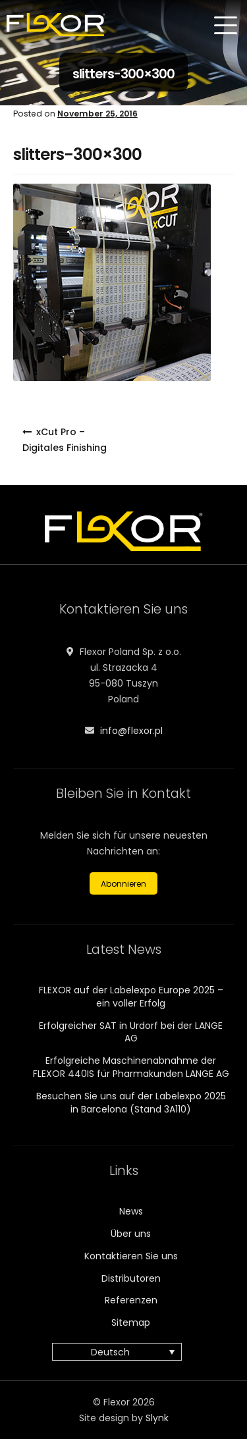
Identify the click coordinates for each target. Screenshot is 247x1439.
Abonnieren (123, 883)
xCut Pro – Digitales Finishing (64, 439)
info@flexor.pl (131, 730)
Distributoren (131, 1278)
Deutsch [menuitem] (110, 1352)
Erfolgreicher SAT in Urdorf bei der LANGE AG (131, 1032)
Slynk (157, 1418)
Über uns (131, 1233)
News (131, 1211)
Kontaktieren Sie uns (131, 1256)
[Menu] (227, 26)
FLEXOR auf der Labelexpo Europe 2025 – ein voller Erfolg (131, 996)
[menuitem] (117, 1352)
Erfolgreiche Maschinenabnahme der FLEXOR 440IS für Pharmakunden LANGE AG (131, 1067)
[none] (123, 1352)
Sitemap (130, 1322)
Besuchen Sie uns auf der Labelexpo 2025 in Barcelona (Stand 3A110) (131, 1102)
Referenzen (131, 1300)
